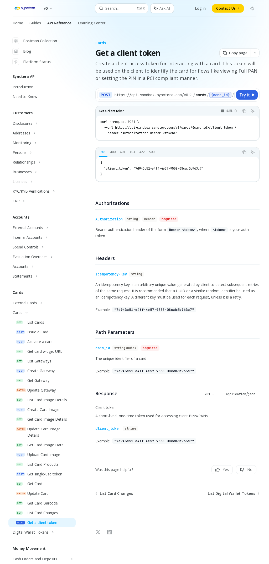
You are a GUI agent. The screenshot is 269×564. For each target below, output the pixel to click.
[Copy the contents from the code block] (244, 111)
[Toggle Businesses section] (42, 172)
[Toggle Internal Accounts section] (42, 237)
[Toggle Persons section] (42, 152)
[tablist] (167, 152)
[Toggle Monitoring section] (42, 143)
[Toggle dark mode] (252, 8)
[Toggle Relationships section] (42, 162)
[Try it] (247, 95)
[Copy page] (235, 52)
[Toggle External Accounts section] (42, 227)
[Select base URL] (153, 94)
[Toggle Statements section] (42, 276)
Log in (200, 8)
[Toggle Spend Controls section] (42, 247)
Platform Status (32, 62)
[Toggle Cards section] (42, 312)
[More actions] (255, 52)
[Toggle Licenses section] (42, 181)
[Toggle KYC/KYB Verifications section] (42, 191)
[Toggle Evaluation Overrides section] (42, 257)
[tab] (103, 152)
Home (18, 24)
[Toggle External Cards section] (42, 303)
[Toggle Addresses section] (42, 133)
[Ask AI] (252, 111)
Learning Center (91, 24)
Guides (35, 24)
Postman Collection (35, 41)
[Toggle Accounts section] (42, 266)
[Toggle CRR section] (42, 201)
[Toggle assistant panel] (162, 8)
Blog (22, 51)
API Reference (59, 24)
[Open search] (121, 8)
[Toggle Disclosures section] (42, 123)
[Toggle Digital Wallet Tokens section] (42, 532)
